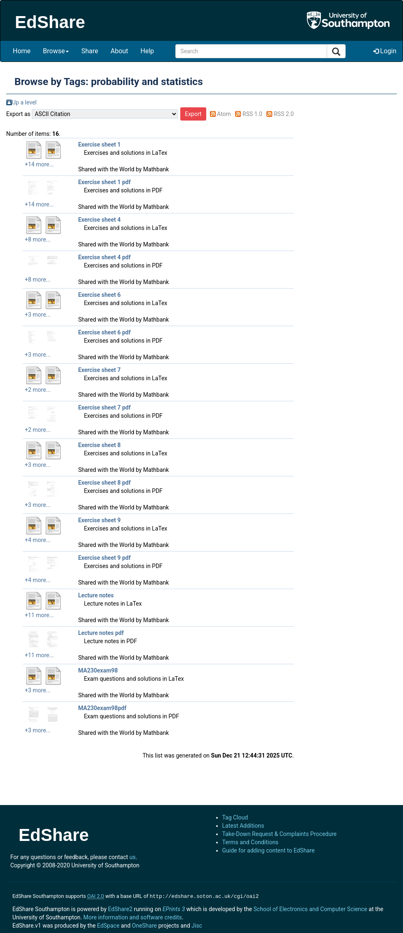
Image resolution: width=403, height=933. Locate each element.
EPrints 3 (174, 908)
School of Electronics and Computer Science (310, 908)
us (133, 857)
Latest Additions (243, 825)
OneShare (144, 924)
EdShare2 (120, 908)
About (119, 51)
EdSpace (108, 924)
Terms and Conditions (250, 842)
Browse (56, 51)
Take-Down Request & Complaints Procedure (279, 834)
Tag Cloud (235, 817)
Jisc (196, 924)
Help (147, 51)
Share (89, 51)
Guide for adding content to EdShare (268, 850)
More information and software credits (132, 916)
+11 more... (39, 615)
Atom (224, 114)
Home (22, 51)
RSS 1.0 (252, 114)
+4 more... (38, 540)
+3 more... (38, 314)
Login (384, 51)
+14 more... (39, 164)
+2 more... (38, 389)
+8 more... (38, 239)
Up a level (24, 102)
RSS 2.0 (284, 114)
